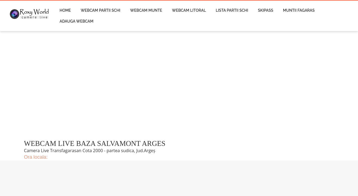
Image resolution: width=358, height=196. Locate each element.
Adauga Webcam (76, 21)
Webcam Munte (146, 10)
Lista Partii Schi (232, 10)
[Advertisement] (132, 88)
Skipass (265, 10)
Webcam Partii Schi (101, 10)
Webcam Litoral (189, 10)
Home (65, 10)
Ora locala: (36, 157)
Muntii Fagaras (298, 10)
